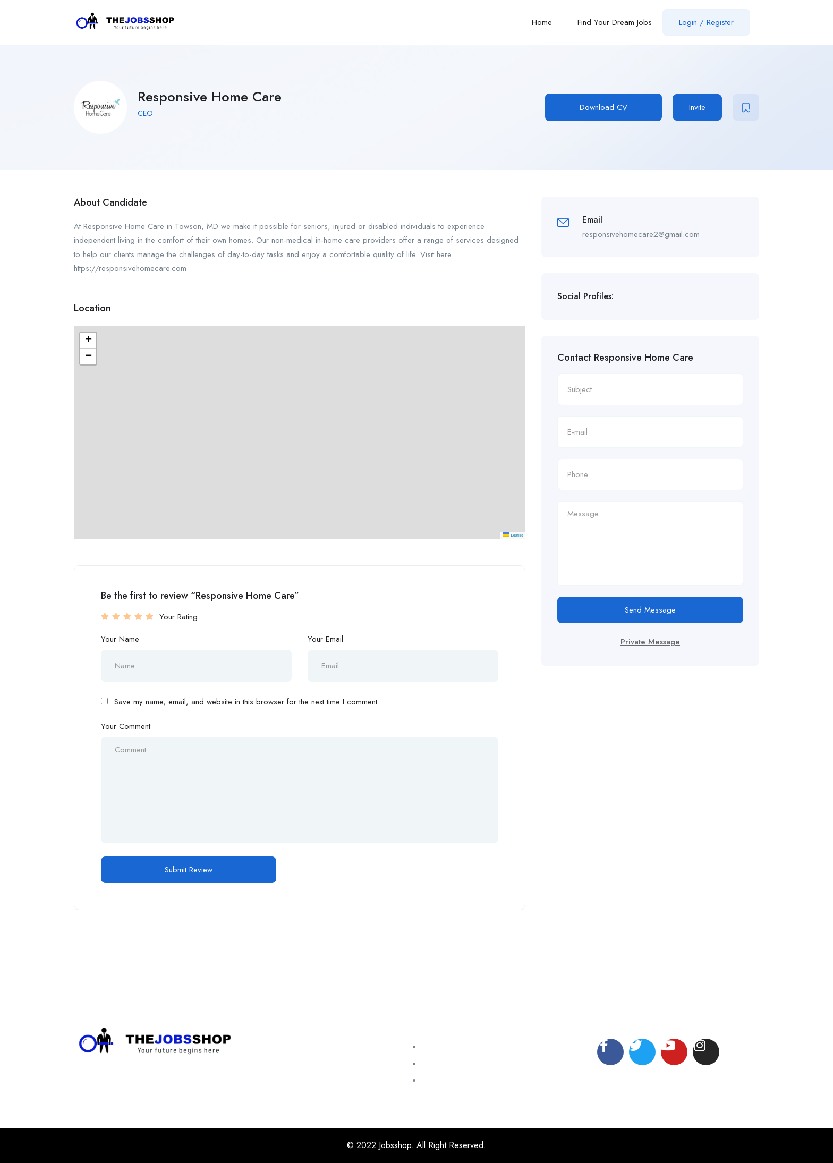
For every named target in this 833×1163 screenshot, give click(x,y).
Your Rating (178, 617)
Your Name (120, 639)
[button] (88, 341)
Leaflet (513, 535)
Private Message (650, 642)
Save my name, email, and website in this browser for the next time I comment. (246, 702)
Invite (697, 107)
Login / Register (706, 22)
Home (542, 22)
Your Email (325, 639)
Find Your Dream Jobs (614, 22)
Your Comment (125, 726)
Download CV (603, 107)
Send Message (650, 610)
